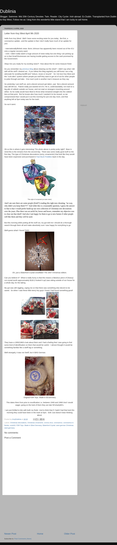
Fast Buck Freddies (44, 157)
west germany (9, 428)
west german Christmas (64, 425)
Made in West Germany (33, 425)
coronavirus (58, 423)
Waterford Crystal (49, 425)
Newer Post (10, 533)
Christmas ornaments (35, 423)
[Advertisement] (40, 513)
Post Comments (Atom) (22, 539)
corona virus (48, 423)
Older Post (69, 533)
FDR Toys (20, 425)
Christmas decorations (18, 423)
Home (40, 533)
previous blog (27, 69)
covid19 (12, 425)
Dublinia (8, 11)
